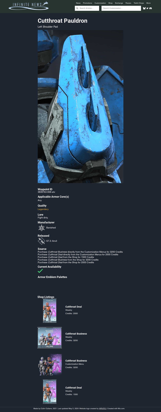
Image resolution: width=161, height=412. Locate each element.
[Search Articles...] (87, 8)
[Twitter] (147, 8)
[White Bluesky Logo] (144, 8)
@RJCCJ (102, 408)
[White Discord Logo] (150, 8)
